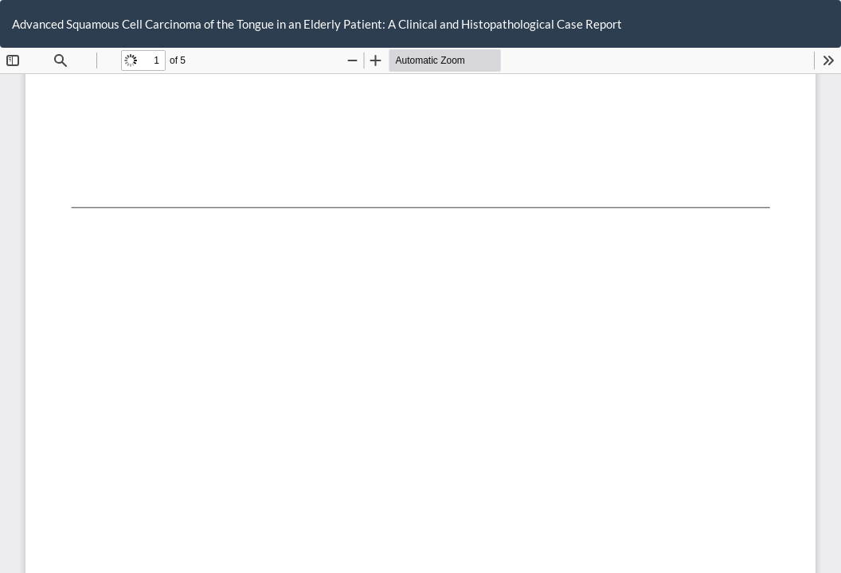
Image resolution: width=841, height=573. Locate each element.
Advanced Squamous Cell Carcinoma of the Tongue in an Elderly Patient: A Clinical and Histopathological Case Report (317, 24)
